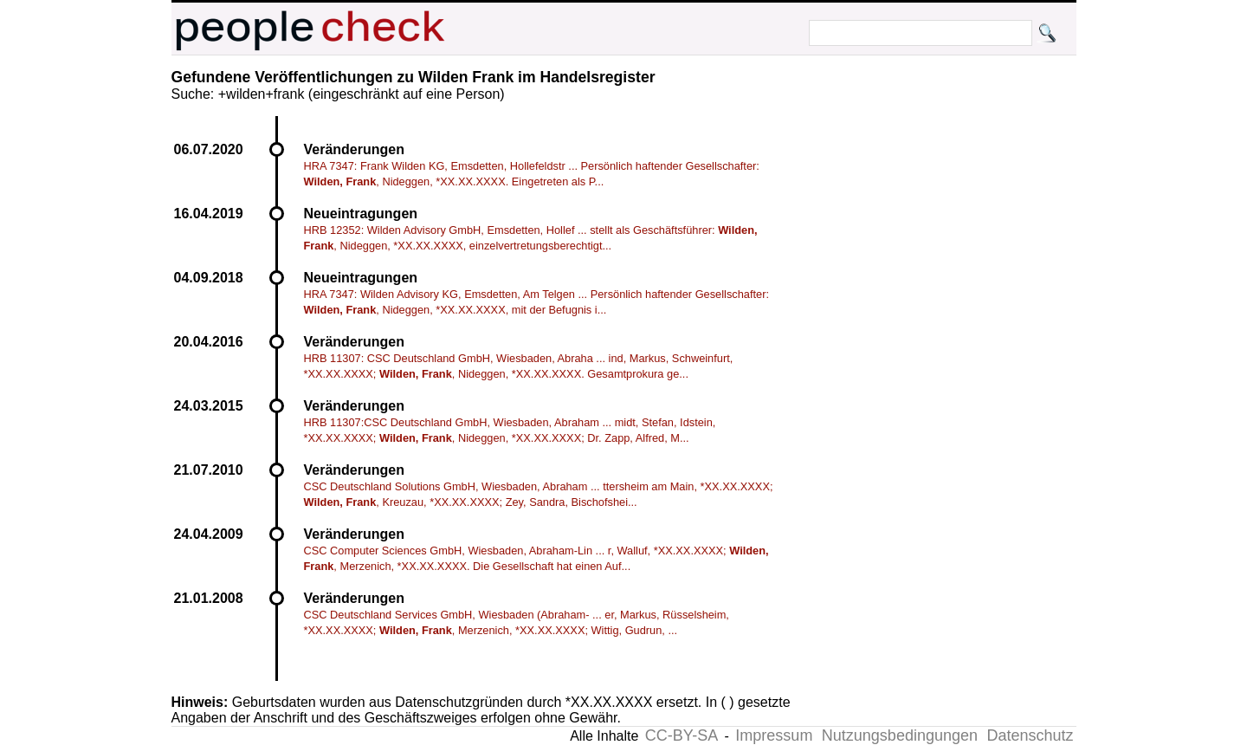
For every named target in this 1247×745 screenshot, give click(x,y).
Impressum (773, 735)
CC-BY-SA (681, 735)
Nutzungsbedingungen (900, 735)
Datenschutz (1029, 735)
